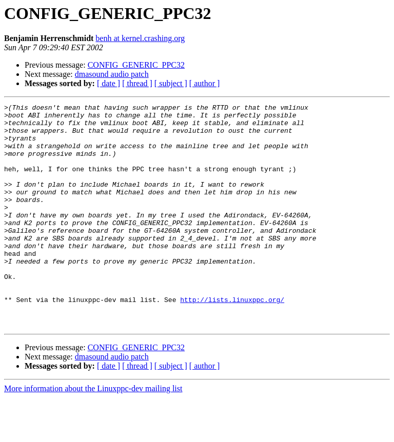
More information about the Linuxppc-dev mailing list (93, 433)
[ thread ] (137, 83)
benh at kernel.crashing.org (140, 38)
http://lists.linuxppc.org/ (232, 339)
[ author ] (204, 83)
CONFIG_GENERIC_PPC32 (136, 65)
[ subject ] (170, 83)
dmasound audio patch (112, 74)
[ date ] (108, 83)
